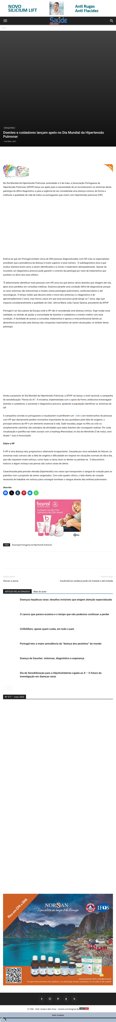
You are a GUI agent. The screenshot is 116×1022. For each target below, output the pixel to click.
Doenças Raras (9, 77)
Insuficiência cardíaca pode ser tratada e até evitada (86, 578)
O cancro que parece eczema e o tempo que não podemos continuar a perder (64, 611)
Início (4, 27)
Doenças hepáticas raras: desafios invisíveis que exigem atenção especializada (66, 597)
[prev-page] (5, 685)
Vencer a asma (10, 578)
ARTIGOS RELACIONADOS (17, 589)
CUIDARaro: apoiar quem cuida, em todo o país (47, 626)
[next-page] (10, 685)
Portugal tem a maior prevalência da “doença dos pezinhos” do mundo (60, 641)
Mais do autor (40, 589)
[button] (5, 21)
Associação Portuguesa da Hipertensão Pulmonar (32, 542)
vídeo (78, 413)
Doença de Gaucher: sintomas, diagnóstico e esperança (52, 655)
